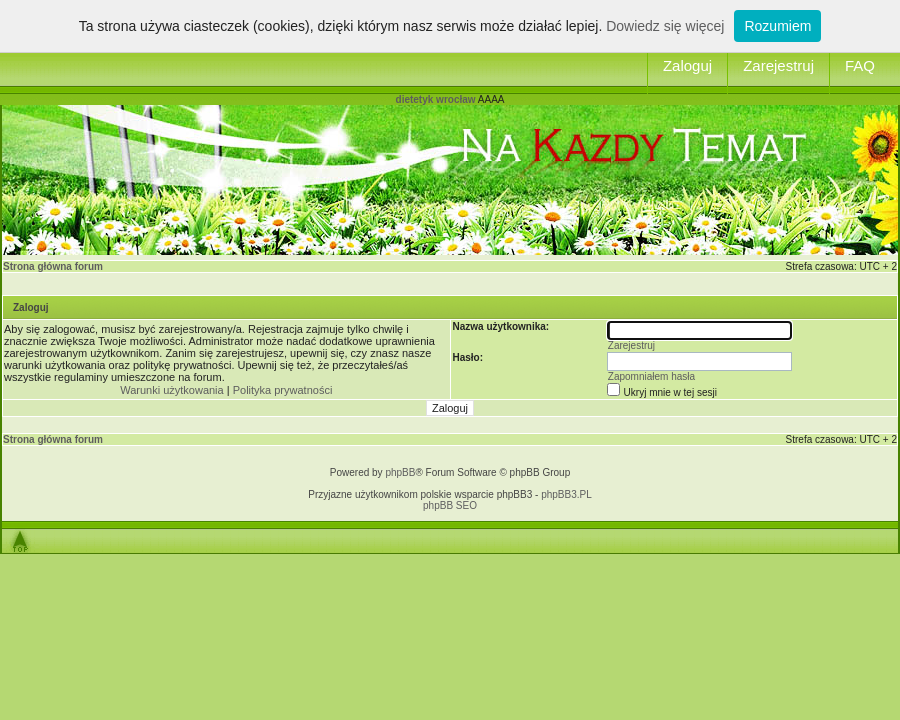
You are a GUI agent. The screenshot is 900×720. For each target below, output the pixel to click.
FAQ (860, 65)
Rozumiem (777, 26)
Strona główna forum (53, 266)
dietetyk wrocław (436, 99)
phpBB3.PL (566, 494)
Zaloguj (687, 65)
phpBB (400, 472)
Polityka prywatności (283, 390)
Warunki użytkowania (172, 390)
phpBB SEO (450, 505)
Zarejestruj (778, 65)
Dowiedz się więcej (665, 26)
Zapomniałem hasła (651, 376)
